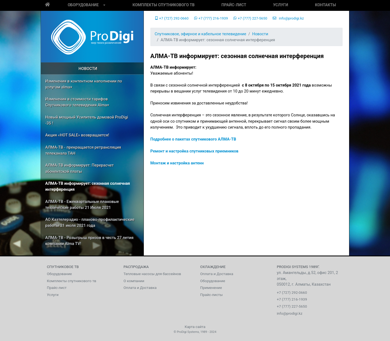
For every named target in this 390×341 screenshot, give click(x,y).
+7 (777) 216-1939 (211, 18)
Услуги (280, 5)
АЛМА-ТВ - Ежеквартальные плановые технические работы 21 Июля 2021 (82, 204)
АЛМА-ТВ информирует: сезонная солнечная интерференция (87, 186)
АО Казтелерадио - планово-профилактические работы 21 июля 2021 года (89, 222)
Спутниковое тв (63, 266)
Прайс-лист (234, 5)
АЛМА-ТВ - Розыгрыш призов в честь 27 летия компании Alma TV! (89, 240)
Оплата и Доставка (140, 287)
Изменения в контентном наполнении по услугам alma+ (83, 84)
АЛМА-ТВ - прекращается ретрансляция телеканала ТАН (83, 150)
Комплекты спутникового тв (163, 5)
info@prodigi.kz (288, 18)
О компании (133, 281)
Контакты (325, 5)
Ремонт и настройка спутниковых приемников (194, 151)
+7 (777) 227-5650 (250, 18)
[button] (104, 5)
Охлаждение (213, 266)
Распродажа (136, 266)
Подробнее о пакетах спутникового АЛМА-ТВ (193, 139)
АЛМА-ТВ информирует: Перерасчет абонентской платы (79, 168)
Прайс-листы (211, 294)
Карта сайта (195, 326)
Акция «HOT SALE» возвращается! (77, 135)
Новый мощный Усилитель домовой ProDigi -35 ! (86, 120)
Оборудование (83, 5)
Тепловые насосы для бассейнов (152, 274)
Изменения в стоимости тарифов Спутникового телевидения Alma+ (77, 102)
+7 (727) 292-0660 (171, 18)
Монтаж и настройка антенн (177, 163)
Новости (88, 68)
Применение (211, 287)
